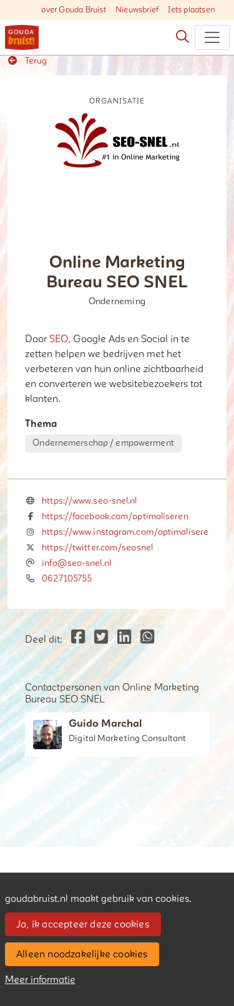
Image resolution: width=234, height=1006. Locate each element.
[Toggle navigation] (212, 37)
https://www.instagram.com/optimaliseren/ (130, 532)
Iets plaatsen (191, 10)
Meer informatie (40, 980)
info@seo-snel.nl (76, 563)
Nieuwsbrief (136, 10)
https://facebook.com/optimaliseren (115, 516)
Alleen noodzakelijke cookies (82, 954)
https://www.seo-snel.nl (89, 501)
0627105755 (67, 578)
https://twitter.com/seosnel (97, 547)
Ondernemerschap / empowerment (102, 443)
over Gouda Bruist (73, 10)
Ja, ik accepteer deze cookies (82, 924)
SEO (58, 339)
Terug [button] (27, 60)
